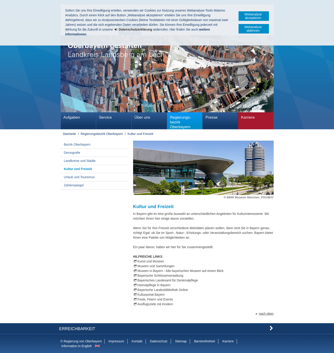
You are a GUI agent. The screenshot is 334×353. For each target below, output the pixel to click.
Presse (211, 117)
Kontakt (137, 341)
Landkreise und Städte (80, 161)
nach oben (266, 313)
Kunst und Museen (150, 261)
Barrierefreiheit (204, 341)
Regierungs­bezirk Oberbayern (180, 122)
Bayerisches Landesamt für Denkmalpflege (167, 280)
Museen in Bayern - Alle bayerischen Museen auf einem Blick (180, 271)
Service (105, 117)
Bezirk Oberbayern (77, 144)
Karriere (248, 117)
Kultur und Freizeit (140, 134)
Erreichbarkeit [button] (77, 329)
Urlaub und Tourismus (79, 177)
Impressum (116, 341)
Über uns (142, 117)
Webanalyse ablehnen (253, 28)
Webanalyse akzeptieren (253, 16)
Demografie (72, 152)
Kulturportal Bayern (151, 294)
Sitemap (181, 341)
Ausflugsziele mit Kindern (155, 304)
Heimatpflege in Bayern (154, 285)
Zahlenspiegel (74, 185)
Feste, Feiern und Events (155, 299)
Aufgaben (71, 117)
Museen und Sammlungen (155, 266)
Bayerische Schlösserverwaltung (160, 275)
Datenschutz (159, 341)
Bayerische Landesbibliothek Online (162, 290)
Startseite (69, 134)
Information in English (76, 346)
